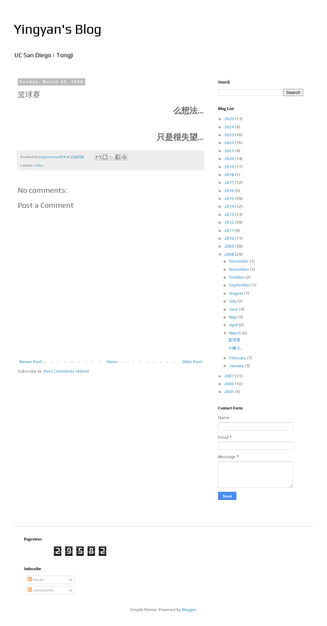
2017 (229, 182)
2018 (229, 174)
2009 (229, 246)
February (238, 358)
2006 (229, 383)
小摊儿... (236, 348)
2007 (229, 376)
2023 (229, 134)
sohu (38, 165)
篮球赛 (234, 340)
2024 (229, 127)
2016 (229, 190)
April (234, 325)
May (233, 317)
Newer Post (30, 361)
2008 (229, 254)
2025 (229, 118)
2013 (229, 214)
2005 (229, 391)
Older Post (192, 361)
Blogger (189, 609)
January (237, 365)
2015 (229, 198)
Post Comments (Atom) (66, 371)
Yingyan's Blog (58, 29)
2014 (229, 206)
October (237, 277)
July (233, 301)
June (234, 309)
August (236, 293)
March (235, 333)
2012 (229, 222)
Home (112, 361)
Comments (41, 590)
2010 (229, 238)
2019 (229, 167)
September (240, 285)
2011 (229, 230)
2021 (229, 150)
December (239, 261)
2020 (229, 158)
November (239, 269)
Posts (36, 579)
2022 (229, 142)
